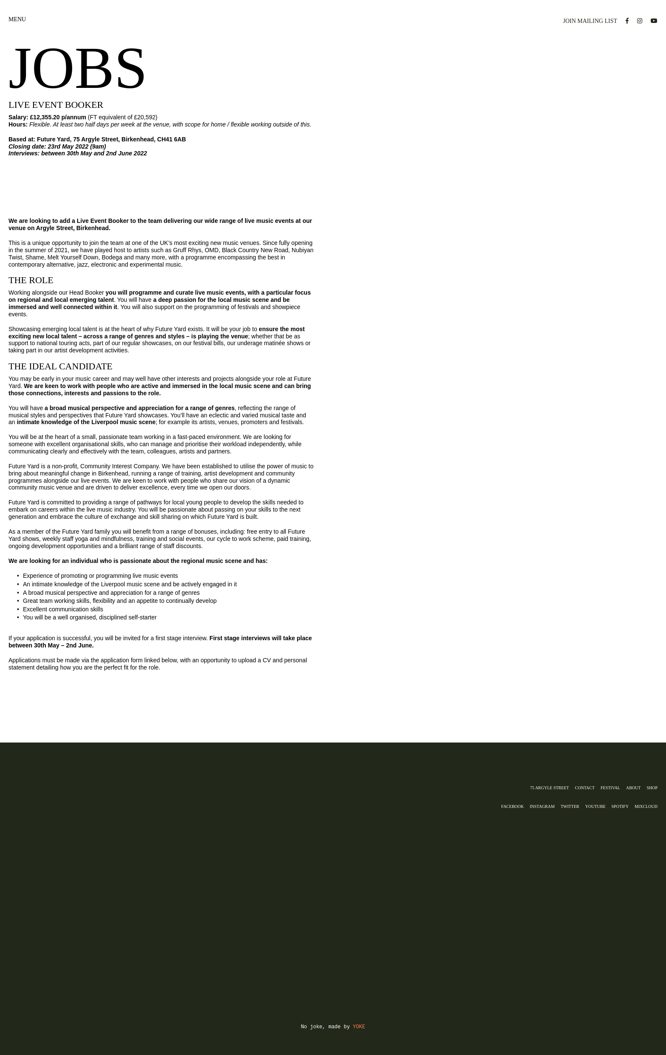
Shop (652, 787)
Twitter (570, 806)
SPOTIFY (620, 806)
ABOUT (633, 787)
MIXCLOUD (646, 806)
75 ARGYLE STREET (549, 787)
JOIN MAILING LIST (590, 21)
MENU (17, 21)
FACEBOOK (512, 806)
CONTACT (585, 787)
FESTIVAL (610, 787)
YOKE (359, 1026)
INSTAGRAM (542, 806)
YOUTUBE (595, 806)
